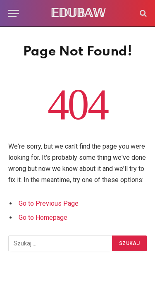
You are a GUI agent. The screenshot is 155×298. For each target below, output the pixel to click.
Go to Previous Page (49, 203)
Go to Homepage (43, 217)
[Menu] (13, 13)
